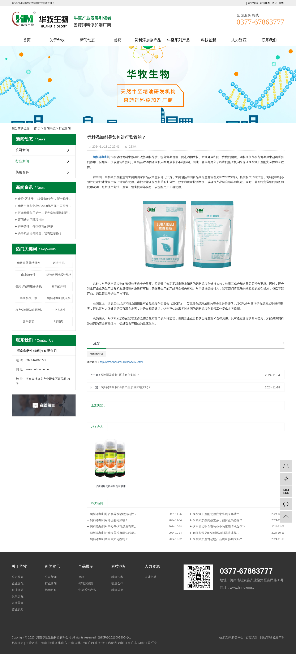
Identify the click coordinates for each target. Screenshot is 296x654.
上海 (84, 643)
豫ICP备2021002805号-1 (114, 637)
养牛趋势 (28, 321)
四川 (121, 643)
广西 (91, 643)
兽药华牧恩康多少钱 (28, 286)
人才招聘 (150, 577)
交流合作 (117, 583)
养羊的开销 (58, 286)
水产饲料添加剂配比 (28, 309)
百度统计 (252, 637)
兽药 (117, 40)
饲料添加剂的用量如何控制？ (109, 539)
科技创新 (208, 40)
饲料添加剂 (96, 354)
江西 (127, 643)
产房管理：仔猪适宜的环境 (35, 226)
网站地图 (265, 3)
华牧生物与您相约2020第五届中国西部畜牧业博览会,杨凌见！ (45, 206)
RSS (274, 3)
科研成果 (117, 590)
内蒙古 (112, 643)
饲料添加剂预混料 (58, 298)
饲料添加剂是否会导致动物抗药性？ (113, 514)
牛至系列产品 (178, 40)
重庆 (98, 643)
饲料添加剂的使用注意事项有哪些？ (216, 514)
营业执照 (17, 609)
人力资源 (238, 40)
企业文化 (17, 583)
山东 (64, 643)
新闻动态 (87, 40)
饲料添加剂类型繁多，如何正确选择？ (218, 520)
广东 (134, 643)
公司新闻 (22, 150)
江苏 (147, 643)
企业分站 (253, 3)
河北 (58, 643)
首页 (27, 40)
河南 (44, 643)
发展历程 (17, 596)
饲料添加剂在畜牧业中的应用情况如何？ (219, 526)
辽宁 (154, 643)
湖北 (78, 643)
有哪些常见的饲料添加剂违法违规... (216, 533)
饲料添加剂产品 (148, 40)
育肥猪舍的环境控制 (31, 219)
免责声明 (278, 637)
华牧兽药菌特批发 (28, 263)
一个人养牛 (58, 309)
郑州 (51, 643)
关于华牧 (57, 40)
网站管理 (266, 637)
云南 (71, 643)
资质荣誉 (17, 603)
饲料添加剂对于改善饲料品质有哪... (113, 526)
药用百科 (22, 172)
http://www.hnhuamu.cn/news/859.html (121, 362)
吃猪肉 (58, 321)
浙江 (104, 643)
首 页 (37, 128)
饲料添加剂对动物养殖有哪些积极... (113, 533)
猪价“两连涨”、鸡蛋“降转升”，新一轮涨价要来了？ (45, 198)
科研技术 (117, 577)
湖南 (141, 643)
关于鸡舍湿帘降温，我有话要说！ (40, 233)
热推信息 (17, 643)
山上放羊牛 (28, 274)
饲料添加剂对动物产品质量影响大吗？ (126, 387)
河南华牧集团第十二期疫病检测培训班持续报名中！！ (45, 212)
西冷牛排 (59, 263)
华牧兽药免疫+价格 (58, 274)
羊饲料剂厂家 (28, 298)
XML (281, 3)
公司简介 (17, 577)
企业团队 (17, 590)
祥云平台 (238, 637)
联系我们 (269, 40)
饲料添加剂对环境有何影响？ (120, 374)
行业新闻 (65, 128)
